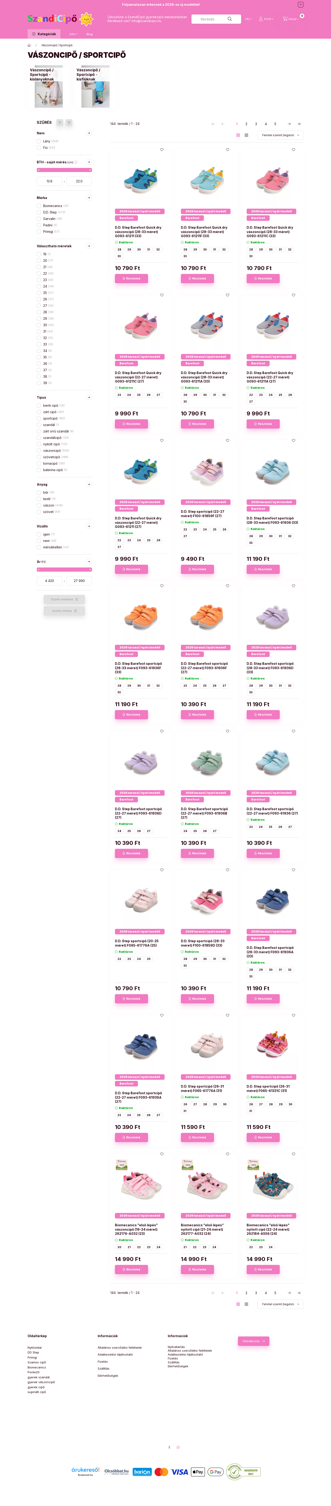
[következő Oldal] (289, 123)
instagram (178, 1447)
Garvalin (52, 219)
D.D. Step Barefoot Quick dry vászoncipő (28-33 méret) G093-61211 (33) (138, 231)
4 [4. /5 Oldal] (266, 124)
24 (48, 286)
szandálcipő (56, 438)
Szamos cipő (37, 1362)
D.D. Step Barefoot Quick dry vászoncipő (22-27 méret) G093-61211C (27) (138, 377)
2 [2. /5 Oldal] (246, 124)
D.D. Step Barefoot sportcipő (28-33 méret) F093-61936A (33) (270, 952)
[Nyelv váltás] (247, 19)
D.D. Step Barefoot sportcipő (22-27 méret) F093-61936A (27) (138, 1097)
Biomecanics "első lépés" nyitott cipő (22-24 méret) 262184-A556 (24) (268, 1229)
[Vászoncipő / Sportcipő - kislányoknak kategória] (48, 74)
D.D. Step (54, 212)
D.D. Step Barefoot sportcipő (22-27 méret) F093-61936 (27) (272, 811)
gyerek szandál (39, 1377)
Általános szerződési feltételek (120, 1347)
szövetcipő (55, 457)
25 (48, 293)
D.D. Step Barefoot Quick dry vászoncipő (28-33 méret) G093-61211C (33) (270, 231)
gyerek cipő (36, 1387)
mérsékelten (56, 547)
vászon (53, 505)
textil (49, 499)
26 (48, 299)
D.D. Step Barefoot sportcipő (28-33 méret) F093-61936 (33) (272, 520)
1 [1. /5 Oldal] (236, 124)
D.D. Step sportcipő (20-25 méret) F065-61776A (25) (137, 943)
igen (49, 534)
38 (47, 376)
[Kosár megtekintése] (290, 19)
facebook (169, 1447)
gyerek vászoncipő (41, 1382)
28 (48, 312)
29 (48, 318)
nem (49, 541)
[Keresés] (230, 19)
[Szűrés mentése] (59, 122)
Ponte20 (34, 1372)
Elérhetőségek (108, 1375)
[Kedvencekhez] (161, 150)
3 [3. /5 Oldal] (256, 124)
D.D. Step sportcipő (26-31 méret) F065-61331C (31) (268, 1088)
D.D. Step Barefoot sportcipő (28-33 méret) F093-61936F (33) (138, 668)
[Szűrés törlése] (69, 122)
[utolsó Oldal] (298, 123)
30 (48, 325)
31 (48, 331)
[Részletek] (131, 278)
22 (48, 273)
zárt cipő (53, 412)
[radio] (246, 135)
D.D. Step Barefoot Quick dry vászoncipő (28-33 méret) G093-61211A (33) (204, 377)
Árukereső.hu (85, 1475)
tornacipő (54, 463)
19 (47, 254)
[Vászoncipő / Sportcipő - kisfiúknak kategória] (95, 74)
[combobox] (216, 19)
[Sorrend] (280, 135)
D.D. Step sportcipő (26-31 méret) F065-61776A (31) (202, 1088)
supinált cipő (37, 1392)
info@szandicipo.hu (146, 21)
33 (48, 344)
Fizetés (103, 1361)
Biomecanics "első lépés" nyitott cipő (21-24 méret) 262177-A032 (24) (202, 1229)
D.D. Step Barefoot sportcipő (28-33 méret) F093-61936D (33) (270, 668)
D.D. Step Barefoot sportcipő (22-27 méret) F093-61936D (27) (138, 813)
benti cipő (54, 405)
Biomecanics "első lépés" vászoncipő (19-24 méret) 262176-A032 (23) (136, 1229)
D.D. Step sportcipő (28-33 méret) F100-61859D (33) (203, 943)
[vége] (79, 181)
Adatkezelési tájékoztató (115, 1354)
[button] (44, 34)
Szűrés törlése (62, 611)
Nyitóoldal (35, 1347)
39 (47, 383)
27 (48, 306)
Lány (50, 141)
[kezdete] (49, 181)
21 (48, 267)
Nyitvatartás (176, 1347)
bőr (48, 492)
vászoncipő (56, 450)
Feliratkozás (251, 1341)
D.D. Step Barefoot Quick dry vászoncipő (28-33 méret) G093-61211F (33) (204, 231)
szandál (51, 425)
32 (48, 338)
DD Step (33, 1352)
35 (47, 357)
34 (47, 351)
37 (47, 370)
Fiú (49, 148)
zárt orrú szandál (58, 431)
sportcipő (54, 418)
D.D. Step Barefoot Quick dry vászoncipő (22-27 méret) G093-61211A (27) (270, 377)
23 (48, 280)
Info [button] (72, 34)
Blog (89, 34)
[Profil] (266, 19)
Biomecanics (55, 206)
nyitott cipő (55, 444)
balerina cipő (55, 470)
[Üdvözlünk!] (29, 45)
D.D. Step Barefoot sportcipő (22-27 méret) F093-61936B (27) (204, 813)
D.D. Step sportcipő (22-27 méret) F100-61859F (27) (202, 514)
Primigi (51, 231)
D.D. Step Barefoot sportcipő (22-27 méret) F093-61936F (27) (204, 668)
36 (47, 364)
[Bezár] (300, 4)
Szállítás (103, 1368)
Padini (50, 225)
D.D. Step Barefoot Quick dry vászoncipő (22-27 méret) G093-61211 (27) (138, 522)
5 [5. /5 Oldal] (275, 124)
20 (48, 260)
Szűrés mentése (62, 599)
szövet (51, 512)
